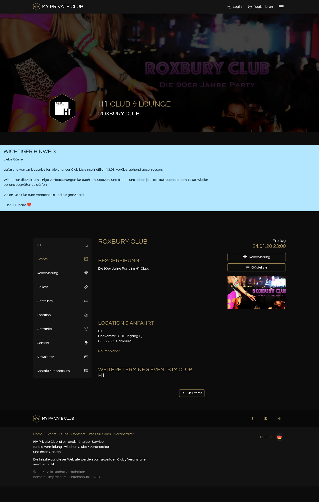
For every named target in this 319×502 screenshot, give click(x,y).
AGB (96, 477)
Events (62, 259)
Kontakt (39, 477)
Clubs (63, 434)
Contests (78, 434)
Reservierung (62, 273)
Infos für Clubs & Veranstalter (111, 434)
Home (38, 434)
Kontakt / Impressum (62, 370)
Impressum (57, 477)
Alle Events (192, 393)
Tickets (62, 287)
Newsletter (62, 356)
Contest (62, 342)
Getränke (62, 328)
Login (235, 6)
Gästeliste (62, 300)
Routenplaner (109, 351)
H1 (62, 245)
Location (62, 314)
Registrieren (260, 6)
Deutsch (271, 437)
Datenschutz (79, 477)
